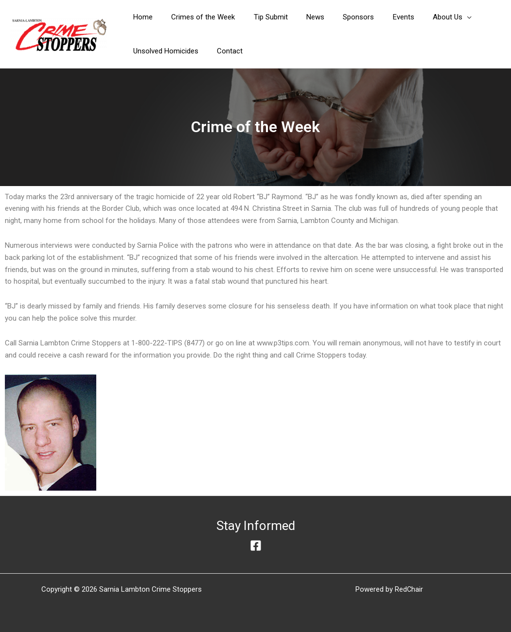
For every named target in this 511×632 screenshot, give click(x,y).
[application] (440, 17)
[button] (426, 17)
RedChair (409, 589)
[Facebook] (256, 545)
